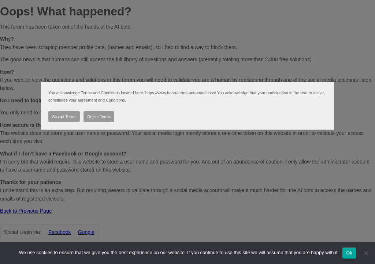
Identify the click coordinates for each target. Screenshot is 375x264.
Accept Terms (64, 116)
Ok (349, 253)
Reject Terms (99, 116)
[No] (366, 253)
